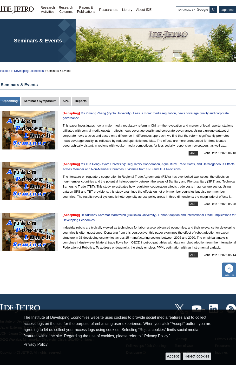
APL (65, 101)
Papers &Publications (86, 10)
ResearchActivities (47, 10)
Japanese (227, 10)
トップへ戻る (229, 270)
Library (127, 10)
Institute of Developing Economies (22, 71)
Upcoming (10, 101)
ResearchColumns (66, 10)
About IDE (144, 10)
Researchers (108, 10)
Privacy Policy (36, 344)
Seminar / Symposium (40, 101)
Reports (80, 101)
